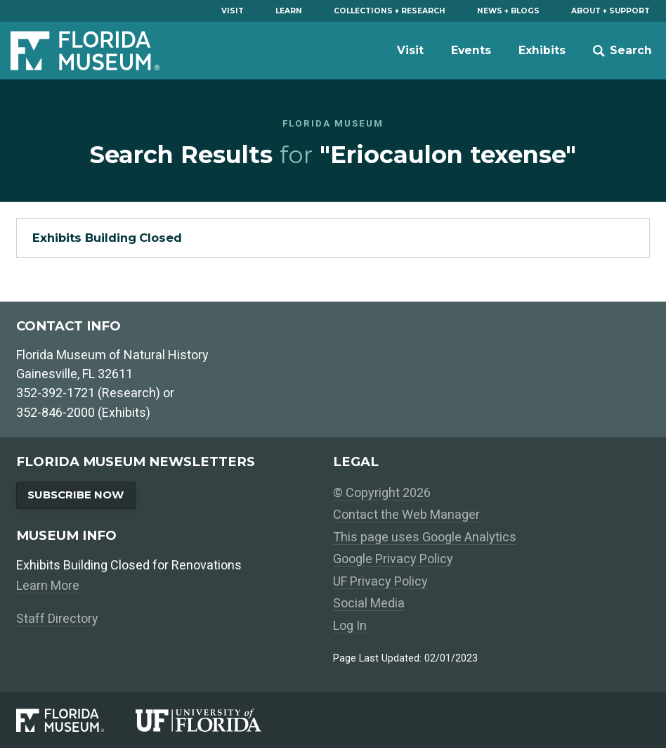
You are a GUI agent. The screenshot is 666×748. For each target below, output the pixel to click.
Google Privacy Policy (393, 558)
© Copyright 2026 (382, 492)
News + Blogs (508, 10)
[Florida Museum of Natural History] (76, 720)
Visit (232, 10)
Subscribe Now (75, 494)
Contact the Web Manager (406, 514)
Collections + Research (389, 10)
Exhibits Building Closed (107, 238)
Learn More (47, 585)
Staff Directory (57, 618)
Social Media (369, 602)
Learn (288, 10)
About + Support (610, 10)
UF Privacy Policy (380, 581)
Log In (350, 625)
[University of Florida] (214, 720)
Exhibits (542, 50)
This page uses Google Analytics (424, 536)
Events (471, 50)
